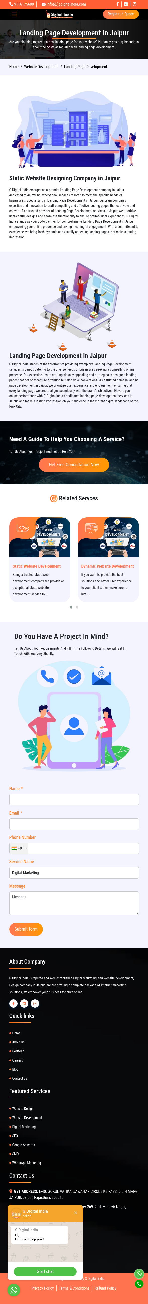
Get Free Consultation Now (74, 464)
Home (14, 66)
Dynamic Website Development (107, 566)
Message (17, 886)
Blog (15, 1069)
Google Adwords (23, 1145)
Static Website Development (37, 566)
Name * (16, 788)
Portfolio (18, 1051)
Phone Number (22, 837)
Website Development (27, 1118)
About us (18, 1042)
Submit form (26, 929)
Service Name (21, 861)
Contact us (19, 1078)
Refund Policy (105, 1288)
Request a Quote (121, 14)
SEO (15, 1136)
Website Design (23, 1109)
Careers (17, 1060)
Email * (15, 813)
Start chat (45, 1271)
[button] (71, 607)
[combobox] (19, 848)
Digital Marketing (24, 1127)
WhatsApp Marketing (26, 1163)
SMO (15, 1154)
